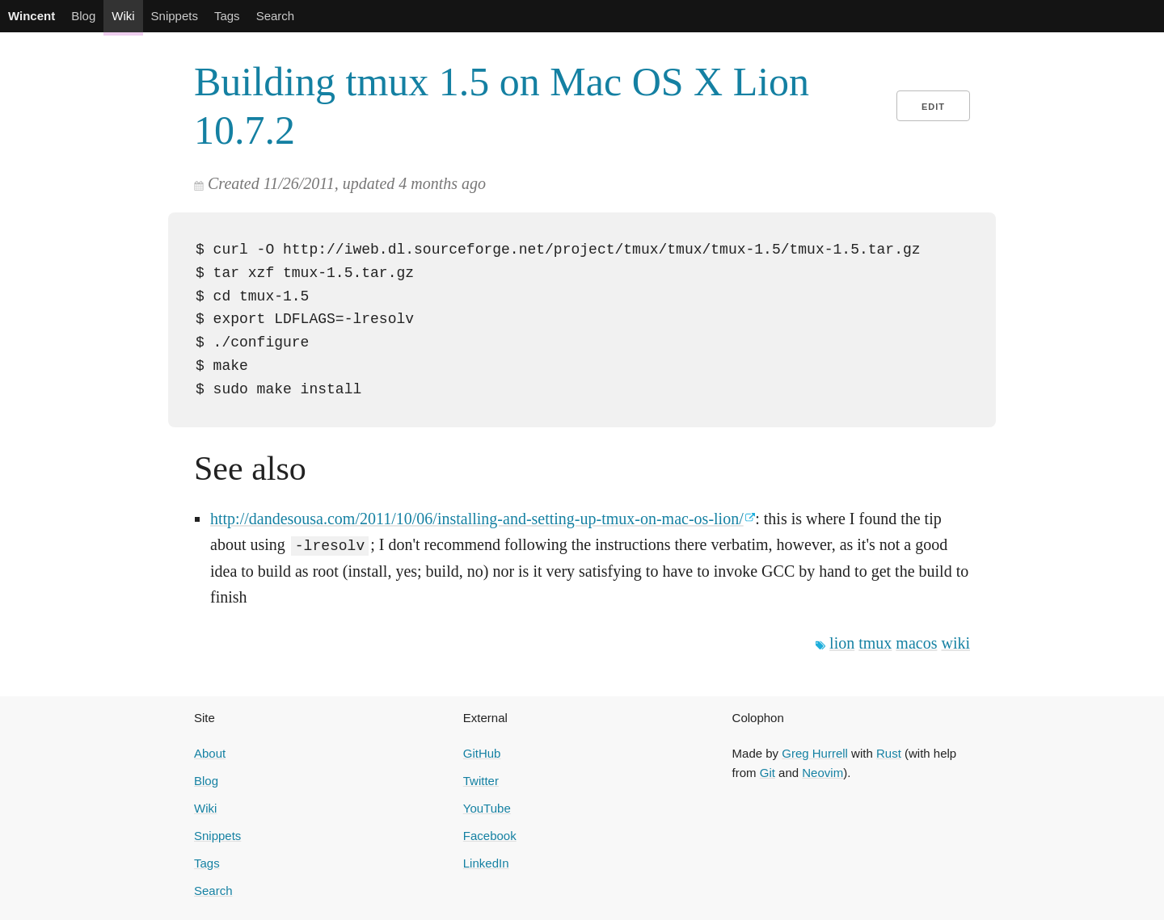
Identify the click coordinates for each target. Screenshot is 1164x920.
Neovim (822, 772)
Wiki (123, 16)
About (210, 752)
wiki (955, 642)
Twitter (481, 780)
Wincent (31, 16)
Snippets (174, 16)
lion (841, 642)
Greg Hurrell (815, 752)
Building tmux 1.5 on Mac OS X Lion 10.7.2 (501, 106)
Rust (888, 752)
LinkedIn (486, 862)
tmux (875, 642)
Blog (83, 16)
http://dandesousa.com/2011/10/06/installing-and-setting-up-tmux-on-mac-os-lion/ (477, 518)
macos (916, 642)
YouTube (487, 807)
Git (767, 772)
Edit (933, 106)
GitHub (482, 752)
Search (275, 16)
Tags (227, 16)
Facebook (490, 835)
